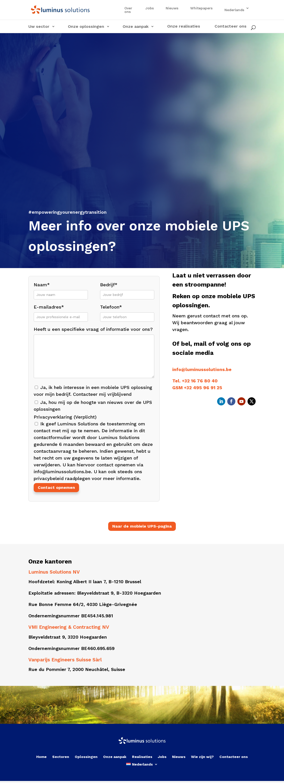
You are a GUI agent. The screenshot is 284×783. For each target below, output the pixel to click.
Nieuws (172, 8)
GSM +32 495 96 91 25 (197, 387)
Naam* (61, 289)
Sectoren (60, 757)
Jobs (149, 8)
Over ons (128, 10)
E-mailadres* (61, 311)
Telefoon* (127, 311)
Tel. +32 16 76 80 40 (195, 380)
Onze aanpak (114, 757)
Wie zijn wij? (202, 757)
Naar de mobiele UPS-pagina (142, 526)
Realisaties (142, 757)
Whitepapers (201, 8)
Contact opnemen (56, 487)
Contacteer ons (233, 757)
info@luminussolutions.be (202, 369)
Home (41, 757)
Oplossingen (86, 757)
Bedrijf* (127, 289)
